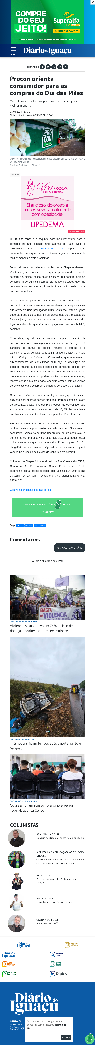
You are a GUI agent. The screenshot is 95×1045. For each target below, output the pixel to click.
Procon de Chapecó (53, 248)
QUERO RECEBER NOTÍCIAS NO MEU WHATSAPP (47, 507)
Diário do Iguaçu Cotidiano (23, 621)
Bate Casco (43, 875)
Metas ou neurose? (47, 923)
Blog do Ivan (44, 898)
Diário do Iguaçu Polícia (22, 739)
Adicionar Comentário (69, 547)
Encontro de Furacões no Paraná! (54, 902)
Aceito (66, 1037)
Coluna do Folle (47, 919)
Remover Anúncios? (76, 231)
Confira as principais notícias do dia (30, 489)
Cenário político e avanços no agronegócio (60, 837)
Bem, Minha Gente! (48, 834)
